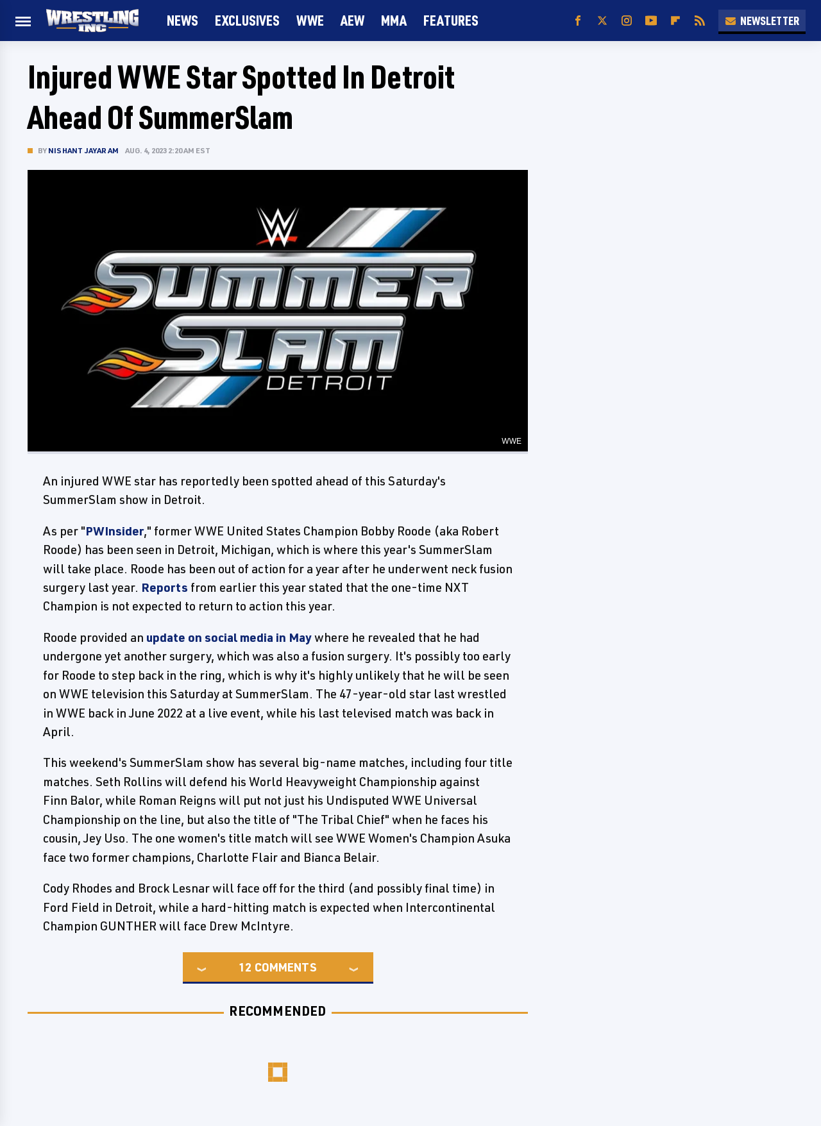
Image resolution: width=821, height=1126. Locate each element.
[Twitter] (602, 20)
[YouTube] (651, 20)
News (182, 20)
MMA (394, 20)
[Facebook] (578, 20)
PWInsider (114, 531)
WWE (310, 20)
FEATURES (450, 20)
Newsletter (762, 20)
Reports (164, 587)
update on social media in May (229, 637)
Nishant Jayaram (83, 150)
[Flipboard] (675, 20)
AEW (352, 20)
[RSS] (700, 20)
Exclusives (247, 20)
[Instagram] (626, 20)
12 (245, 967)
